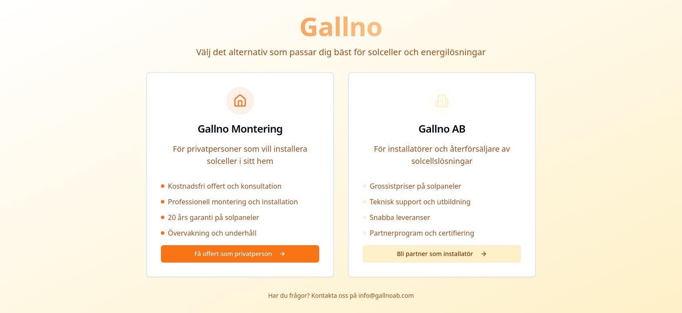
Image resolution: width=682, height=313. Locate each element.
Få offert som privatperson (240, 254)
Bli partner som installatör (442, 254)
